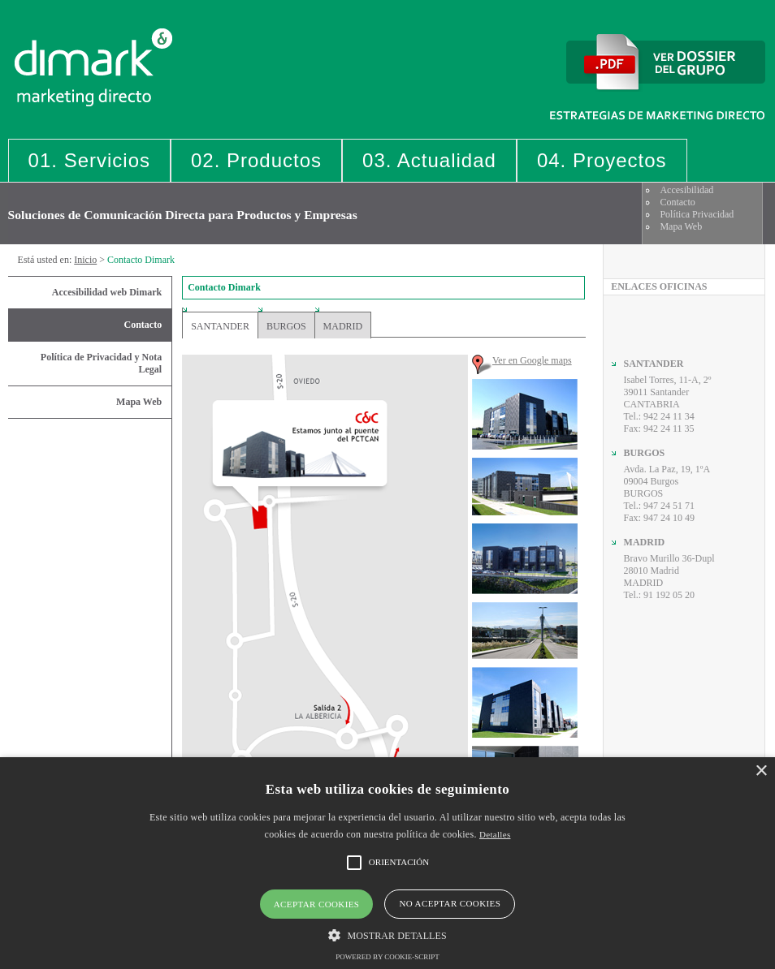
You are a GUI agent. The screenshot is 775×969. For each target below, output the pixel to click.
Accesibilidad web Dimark (107, 292)
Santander (220, 326)
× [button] (761, 771)
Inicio (85, 259)
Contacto (677, 202)
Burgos (286, 326)
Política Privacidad (697, 214)
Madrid (343, 326)
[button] (387, 934)
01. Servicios (89, 160)
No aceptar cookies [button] (449, 903)
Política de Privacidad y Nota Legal (101, 363)
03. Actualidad (429, 160)
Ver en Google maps (532, 360)
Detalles (494, 834)
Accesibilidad (686, 190)
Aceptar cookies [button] (317, 904)
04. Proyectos (602, 160)
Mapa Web (681, 226)
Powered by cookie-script (387, 957)
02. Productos (256, 160)
